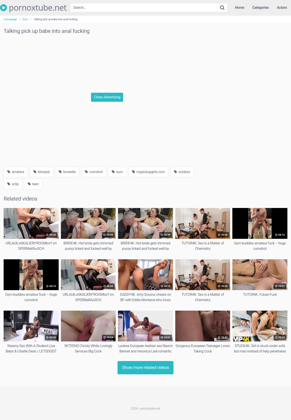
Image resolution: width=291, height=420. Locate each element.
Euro (25, 19)
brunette (67, 172)
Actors (282, 7)
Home (239, 7)
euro (117, 172)
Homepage (10, 19)
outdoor (182, 172)
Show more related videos (145, 367)
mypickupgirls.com (148, 172)
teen (33, 184)
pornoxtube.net (33, 8)
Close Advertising (107, 97)
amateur (15, 172)
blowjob (41, 172)
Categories (260, 7)
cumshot (94, 172)
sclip (13, 184)
